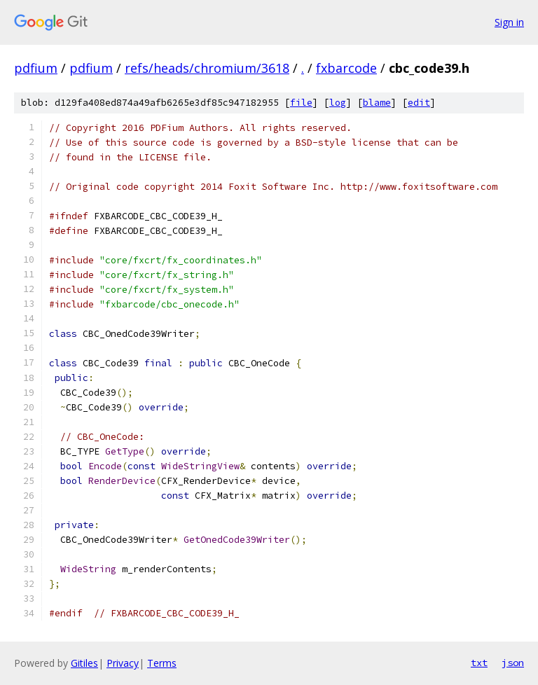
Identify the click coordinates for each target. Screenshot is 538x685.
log (337, 103)
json (513, 662)
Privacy (122, 663)
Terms (162, 663)
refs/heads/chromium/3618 (207, 68)
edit (419, 103)
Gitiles (84, 663)
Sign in (509, 22)
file (301, 103)
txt (479, 662)
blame (377, 103)
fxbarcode (346, 68)
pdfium (35, 68)
